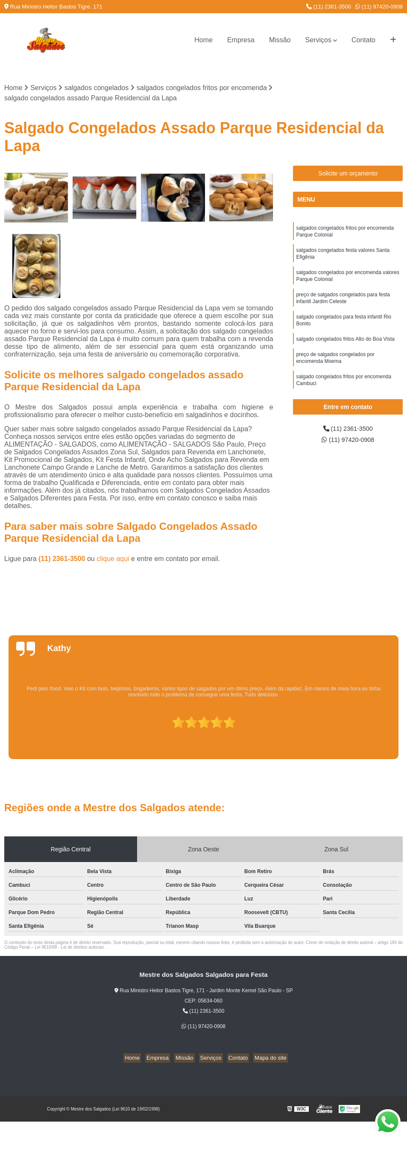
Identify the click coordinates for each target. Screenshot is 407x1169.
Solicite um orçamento (348, 174)
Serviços (318, 40)
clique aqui (113, 559)
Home (203, 40)
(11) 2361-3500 (328, 6)
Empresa (241, 40)
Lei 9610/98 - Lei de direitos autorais (69, 948)
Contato (363, 40)
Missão (280, 40)
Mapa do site (264, 1058)
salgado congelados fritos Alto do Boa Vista (345, 349)
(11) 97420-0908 (379, 6)
